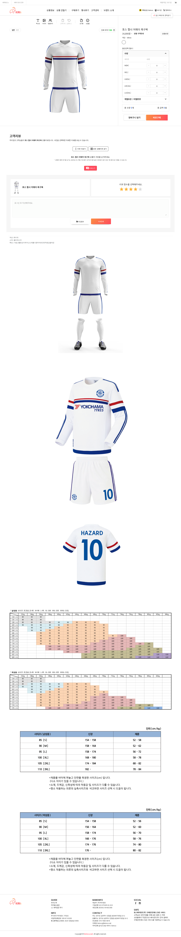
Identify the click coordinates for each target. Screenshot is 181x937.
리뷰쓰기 (90, 168)
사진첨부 (80, 221)
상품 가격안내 (139, 33)
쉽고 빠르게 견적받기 (162, 15)
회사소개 (54, 903)
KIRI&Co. (6, 2)
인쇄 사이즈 (108, 30)
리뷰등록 (101, 221)
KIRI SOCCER (18, 2)
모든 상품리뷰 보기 (98, 148)
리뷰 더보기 (80, 148)
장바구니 (167, 10)
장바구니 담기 (134, 117)
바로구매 (157, 117)
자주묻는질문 (55, 905)
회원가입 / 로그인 (166, 2)
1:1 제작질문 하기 (57, 907)
